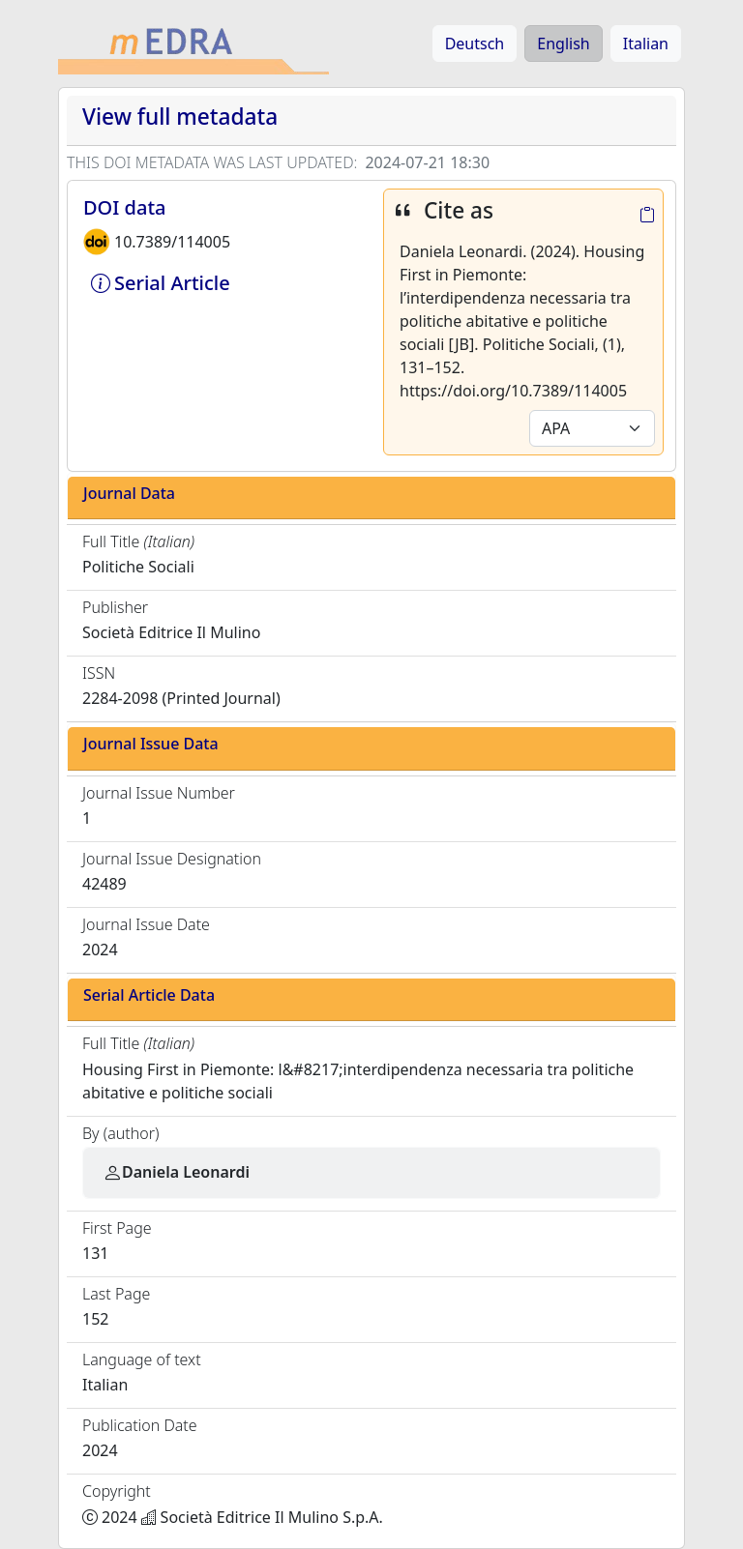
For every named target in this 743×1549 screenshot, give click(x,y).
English (563, 43)
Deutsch (475, 43)
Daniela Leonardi (176, 1172)
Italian (646, 43)
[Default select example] (592, 428)
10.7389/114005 (172, 241)
